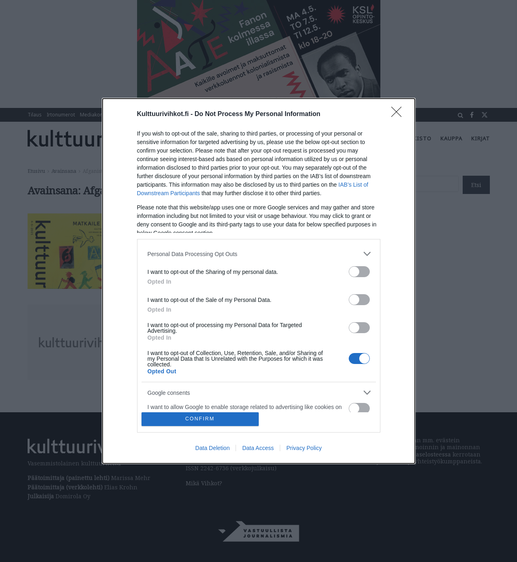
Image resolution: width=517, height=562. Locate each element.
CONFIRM (200, 419)
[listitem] (259, 254)
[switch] (359, 271)
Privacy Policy (304, 448)
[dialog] (259, 281)
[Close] (399, 114)
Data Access (258, 448)
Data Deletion (212, 448)
